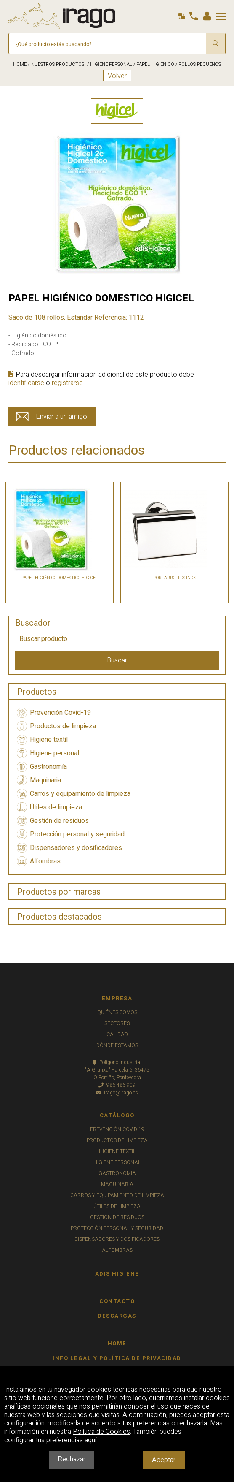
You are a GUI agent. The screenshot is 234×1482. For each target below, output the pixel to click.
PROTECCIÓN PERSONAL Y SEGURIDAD (117, 1228)
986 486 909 (117, 1085)
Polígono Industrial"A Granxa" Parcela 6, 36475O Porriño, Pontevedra (117, 1070)
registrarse (67, 383)
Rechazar (71, 1459)
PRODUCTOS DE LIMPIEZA (117, 1140)
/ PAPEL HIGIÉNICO (153, 64)
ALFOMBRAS (117, 1250)
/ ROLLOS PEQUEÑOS (197, 64)
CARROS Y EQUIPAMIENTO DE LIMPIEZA (117, 1195)
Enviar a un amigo (61, 417)
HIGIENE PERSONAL (117, 1162)
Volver (117, 76)
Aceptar (164, 1460)
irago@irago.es (117, 1093)
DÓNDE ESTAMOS (117, 1045)
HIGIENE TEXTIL (117, 1151)
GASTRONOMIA (117, 1173)
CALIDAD (117, 1034)
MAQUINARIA (117, 1184)
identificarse (26, 383)
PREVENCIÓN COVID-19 (117, 1129)
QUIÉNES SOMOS (117, 1012)
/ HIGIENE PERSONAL (109, 64)
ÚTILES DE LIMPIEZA (117, 1206)
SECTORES (117, 1023)
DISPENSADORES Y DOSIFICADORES (117, 1239)
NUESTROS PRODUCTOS (57, 64)
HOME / (21, 64)
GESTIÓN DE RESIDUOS (117, 1217)
